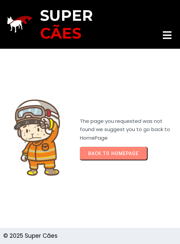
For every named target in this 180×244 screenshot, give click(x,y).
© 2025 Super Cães (30, 236)
